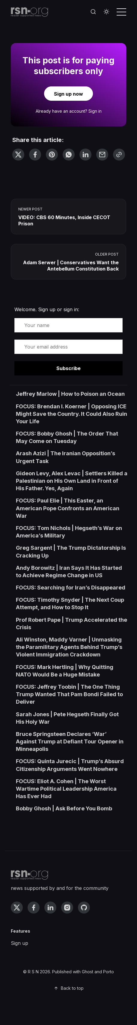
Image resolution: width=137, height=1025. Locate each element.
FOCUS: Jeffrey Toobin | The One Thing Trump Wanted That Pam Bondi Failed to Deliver (69, 694)
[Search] (93, 12)
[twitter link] (17, 908)
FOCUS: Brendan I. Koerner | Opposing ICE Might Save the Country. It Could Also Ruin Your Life (71, 413)
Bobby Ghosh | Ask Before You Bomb (64, 808)
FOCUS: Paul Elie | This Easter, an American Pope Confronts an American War (67, 508)
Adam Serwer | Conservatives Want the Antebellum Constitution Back (71, 265)
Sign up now (68, 94)
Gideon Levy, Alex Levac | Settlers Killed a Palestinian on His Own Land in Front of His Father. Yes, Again (71, 480)
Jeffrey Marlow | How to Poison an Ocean (70, 394)
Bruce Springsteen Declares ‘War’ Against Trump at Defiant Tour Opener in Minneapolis (70, 741)
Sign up (19, 943)
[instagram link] (67, 908)
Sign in (95, 111)
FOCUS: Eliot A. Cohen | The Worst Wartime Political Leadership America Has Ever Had (66, 788)
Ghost (87, 971)
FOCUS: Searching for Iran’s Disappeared (70, 587)
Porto (108, 971)
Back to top (69, 988)
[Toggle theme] (106, 12)
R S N (33, 971)
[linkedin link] (50, 908)
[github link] (84, 908)
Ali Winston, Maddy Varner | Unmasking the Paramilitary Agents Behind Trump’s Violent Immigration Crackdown (69, 647)
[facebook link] (34, 908)
